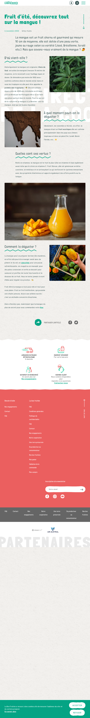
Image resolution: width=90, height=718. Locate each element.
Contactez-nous (61, 383)
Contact (7, 411)
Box (41, 307)
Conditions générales (36, 411)
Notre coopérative (35, 438)
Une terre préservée (36, 442)
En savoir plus (10, 711)
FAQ (6, 416)
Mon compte (33, 472)
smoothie (25, 263)
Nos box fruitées (35, 455)
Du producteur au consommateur (71, 514)
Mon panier (32, 459)
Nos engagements (29, 379)
